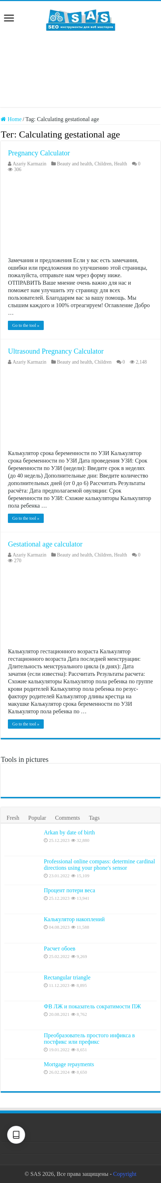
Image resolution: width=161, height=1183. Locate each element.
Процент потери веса (69, 890)
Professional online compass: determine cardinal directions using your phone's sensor (99, 864)
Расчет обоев (59, 948)
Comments (67, 818)
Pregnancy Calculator (39, 153)
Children (103, 163)
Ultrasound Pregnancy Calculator (56, 351)
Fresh (12, 818)
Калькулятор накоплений (74, 919)
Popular (37, 818)
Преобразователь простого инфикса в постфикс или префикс (89, 1038)
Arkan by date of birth (69, 832)
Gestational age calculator (45, 544)
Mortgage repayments (69, 1064)
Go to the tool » (25, 325)
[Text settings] (16, 1135)
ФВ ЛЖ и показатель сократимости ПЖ (92, 1006)
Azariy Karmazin (29, 163)
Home (11, 119)
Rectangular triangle (67, 977)
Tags (94, 818)
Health (120, 163)
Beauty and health (74, 163)
